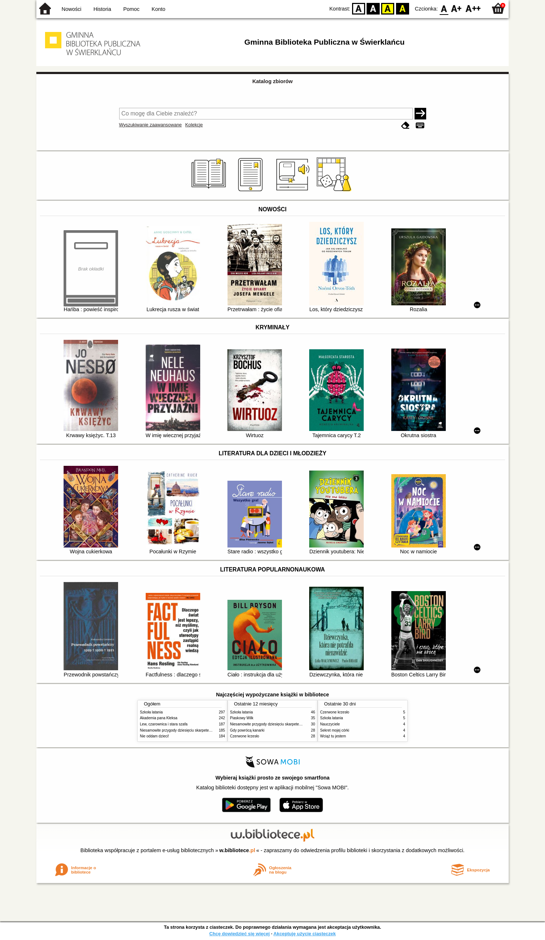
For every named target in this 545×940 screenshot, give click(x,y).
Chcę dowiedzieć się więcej (239, 933)
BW (373, 8)
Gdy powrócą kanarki (247, 730)
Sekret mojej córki (334, 730)
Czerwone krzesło (244, 736)
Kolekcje (194, 124)
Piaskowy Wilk (241, 718)
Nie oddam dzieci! (154, 736)
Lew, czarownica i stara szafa (163, 724)
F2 (473, 8)
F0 (443, 8)
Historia (102, 9)
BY (402, 8)
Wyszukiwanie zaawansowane (150, 124)
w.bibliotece (237, 850)
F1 (456, 8)
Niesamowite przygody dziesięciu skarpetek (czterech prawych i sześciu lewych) (205, 730)
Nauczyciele (330, 724)
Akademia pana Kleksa (158, 718)
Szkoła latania (151, 712)
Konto (158, 9)
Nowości (71, 9)
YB (388, 8)
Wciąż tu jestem (333, 736)
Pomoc (131, 9)
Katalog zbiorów (272, 81)
